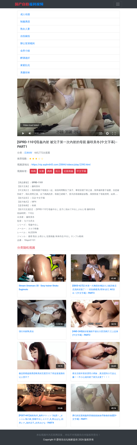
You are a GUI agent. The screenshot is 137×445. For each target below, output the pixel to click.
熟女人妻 (25, 28)
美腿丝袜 (25, 72)
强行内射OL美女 (26, 331)
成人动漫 (25, 14)
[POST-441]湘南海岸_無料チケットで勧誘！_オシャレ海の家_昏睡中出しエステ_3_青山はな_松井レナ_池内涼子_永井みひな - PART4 (41, 419)
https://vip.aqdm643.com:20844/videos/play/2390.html (61, 164)
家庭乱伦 (25, 65)
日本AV (28, 152)
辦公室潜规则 (27, 43)
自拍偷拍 (25, 36)
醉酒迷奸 (25, 58)
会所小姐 (25, 50)
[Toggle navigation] (118, 4)
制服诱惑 (25, 21)
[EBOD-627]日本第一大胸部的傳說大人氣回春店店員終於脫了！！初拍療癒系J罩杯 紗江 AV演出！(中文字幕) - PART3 (94, 289)
